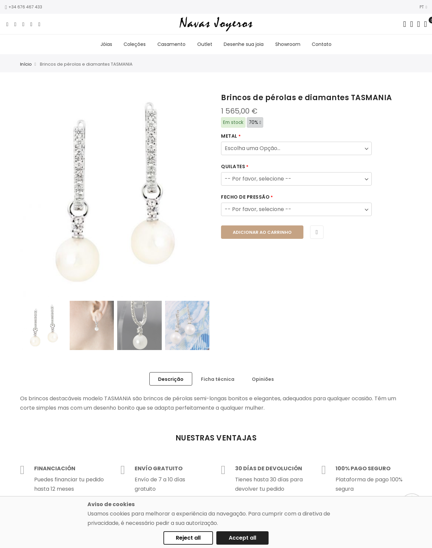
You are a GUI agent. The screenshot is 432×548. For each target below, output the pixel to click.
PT (423, 7)
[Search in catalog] (404, 24)
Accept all (242, 538)
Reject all (188, 538)
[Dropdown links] (411, 24)
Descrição (171, 380)
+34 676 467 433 (23, 7)
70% (255, 124)
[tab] (170, 380)
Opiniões (263, 380)
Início (26, 65)
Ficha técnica (217, 380)
